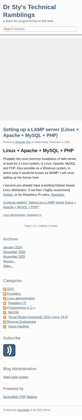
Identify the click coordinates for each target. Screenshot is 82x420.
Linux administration (14, 215)
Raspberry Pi (34, 215)
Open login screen (15, 377)
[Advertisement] (41, 79)
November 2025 (14, 256)
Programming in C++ (21, 307)
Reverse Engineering (21, 321)
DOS (10, 289)
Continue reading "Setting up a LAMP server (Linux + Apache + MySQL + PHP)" (39, 205)
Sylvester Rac (23, 142)
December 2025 (14, 252)
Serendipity (23, 410)
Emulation (14, 293)
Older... (8, 266)
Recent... (9, 261)
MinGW (13, 312)
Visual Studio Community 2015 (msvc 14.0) (38, 317)
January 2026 (12, 247)
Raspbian (57, 194)
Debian (8, 194)
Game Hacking (18, 326)
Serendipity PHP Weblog (20, 397)
